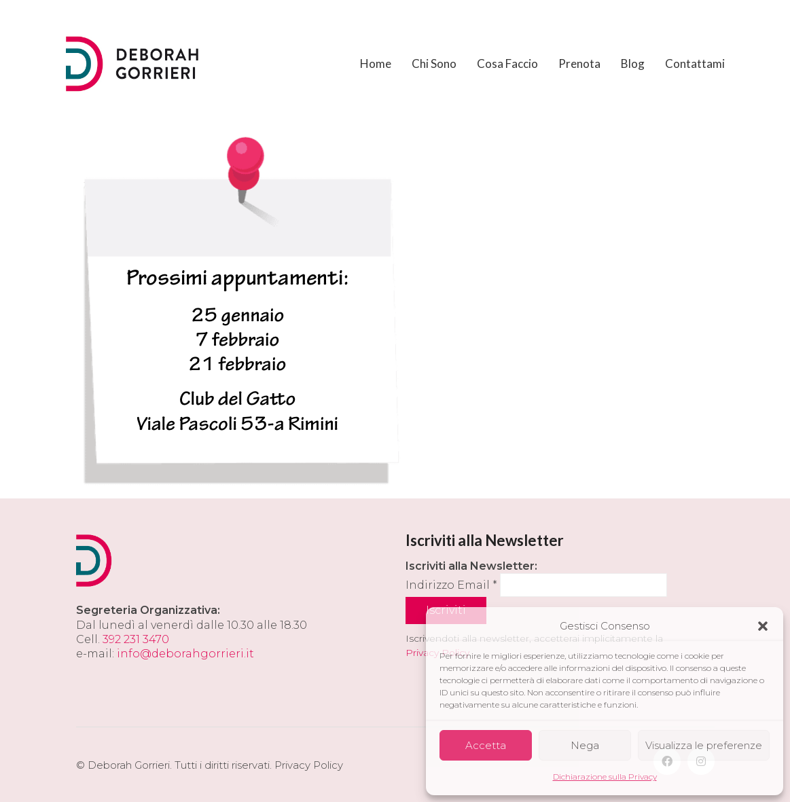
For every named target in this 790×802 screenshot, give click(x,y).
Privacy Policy (308, 765)
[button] (763, 626)
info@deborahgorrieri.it (185, 653)
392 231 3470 (136, 639)
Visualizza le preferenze (703, 745)
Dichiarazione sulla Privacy (605, 776)
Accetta (485, 745)
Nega (585, 745)
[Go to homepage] (134, 64)
